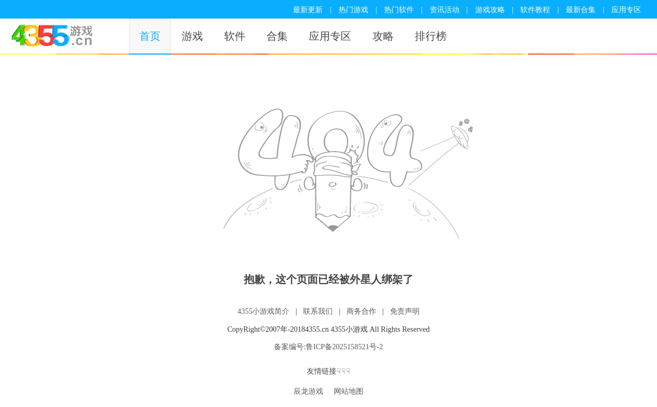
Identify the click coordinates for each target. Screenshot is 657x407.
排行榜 (431, 36)
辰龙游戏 (308, 391)
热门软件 (399, 10)
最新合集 (581, 10)
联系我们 (318, 311)
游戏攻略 (490, 10)
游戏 (192, 36)
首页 (150, 36)
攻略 (383, 36)
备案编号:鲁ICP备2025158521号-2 (328, 347)
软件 (234, 36)
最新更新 (308, 10)
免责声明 (405, 311)
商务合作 (361, 311)
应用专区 (626, 10)
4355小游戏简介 (263, 311)
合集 (277, 36)
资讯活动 (444, 10)
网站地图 (348, 391)
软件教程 (535, 10)
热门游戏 (353, 10)
